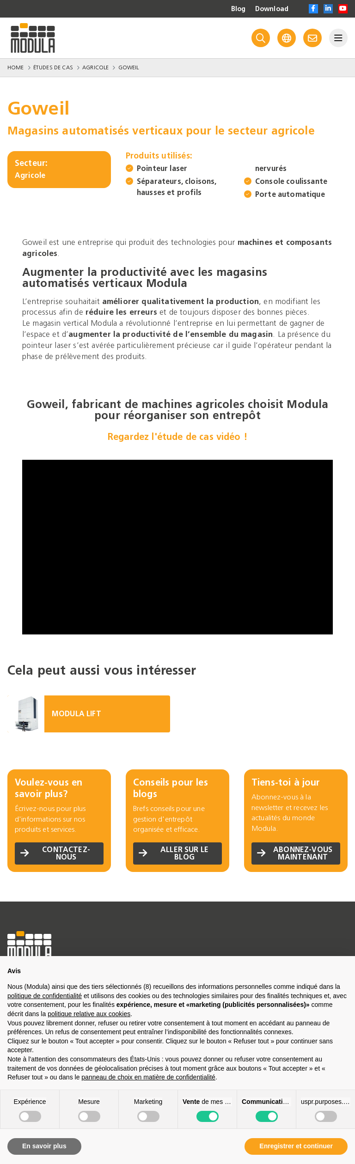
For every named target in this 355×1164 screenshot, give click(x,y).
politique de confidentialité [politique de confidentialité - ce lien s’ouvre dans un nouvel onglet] (44, 995)
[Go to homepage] (32, 38)
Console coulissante (291, 181)
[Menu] (338, 38)
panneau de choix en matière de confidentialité (148, 1077)
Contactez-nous (55, 853)
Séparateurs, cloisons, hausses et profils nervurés (212, 180)
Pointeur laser (162, 168)
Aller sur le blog (173, 853)
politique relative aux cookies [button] (89, 1014)
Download (271, 9)
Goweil (128, 67)
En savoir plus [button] (44, 1146)
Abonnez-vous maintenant (294, 853)
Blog (238, 9)
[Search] (260, 38)
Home (15, 67)
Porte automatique (290, 194)
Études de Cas (53, 67)
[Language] (286, 38)
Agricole (95, 67)
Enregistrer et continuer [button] (296, 1146)
